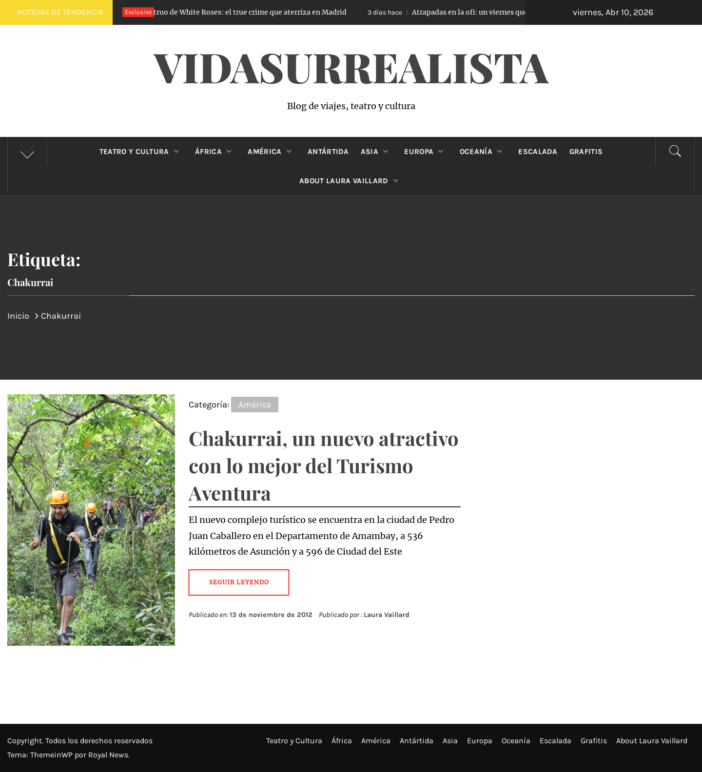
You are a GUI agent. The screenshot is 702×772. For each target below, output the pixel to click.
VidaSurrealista (351, 66)
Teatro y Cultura (141, 151)
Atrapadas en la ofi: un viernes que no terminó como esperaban (504, 12)
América (272, 151)
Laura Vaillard (387, 615)
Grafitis (586, 151)
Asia (377, 151)
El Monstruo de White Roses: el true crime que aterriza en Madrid (222, 12)
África (215, 151)
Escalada (538, 151)
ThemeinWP (52, 754)
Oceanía (483, 151)
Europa (426, 151)
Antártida (328, 151)
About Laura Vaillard (351, 180)
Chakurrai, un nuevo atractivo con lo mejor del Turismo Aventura (324, 465)
